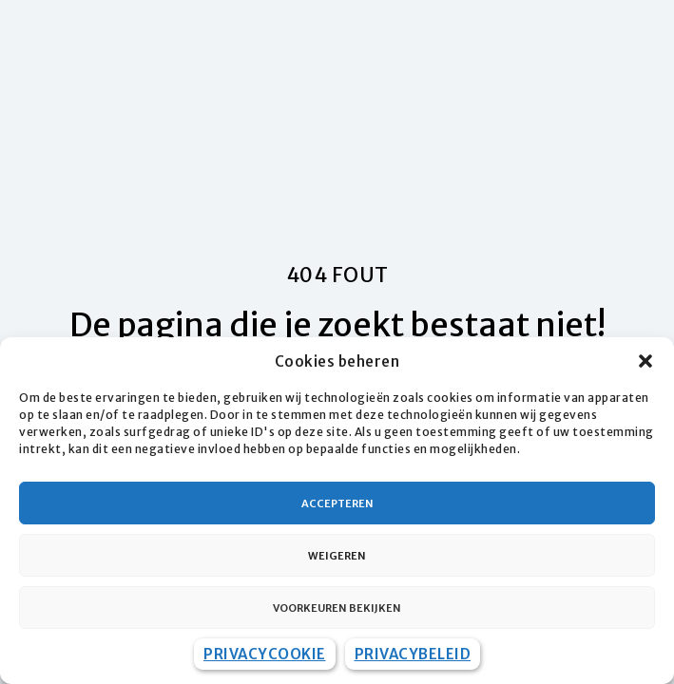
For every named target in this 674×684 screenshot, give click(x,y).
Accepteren (337, 503)
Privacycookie (264, 654)
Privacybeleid (413, 654)
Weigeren (337, 555)
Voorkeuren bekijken (337, 608)
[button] (645, 361)
